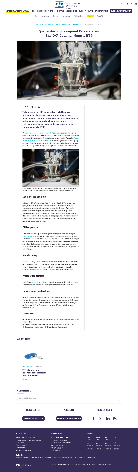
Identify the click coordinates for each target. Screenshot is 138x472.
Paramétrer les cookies (104, 464)
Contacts (53, 464)
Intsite (34, 141)
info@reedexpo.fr (55, 450)
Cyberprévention (101, 11)
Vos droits (94, 464)
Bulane (49, 141)
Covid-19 (100, 16)
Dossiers (55, 16)
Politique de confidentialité (78, 464)
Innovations (66, 16)
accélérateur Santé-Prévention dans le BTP (38, 133)
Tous (36, 16)
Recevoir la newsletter (33, 418)
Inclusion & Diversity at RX (66, 457)
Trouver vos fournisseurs (23, 450)
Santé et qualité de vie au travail (18, 11)
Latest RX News (35, 457)
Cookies (88, 464)
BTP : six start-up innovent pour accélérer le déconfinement (34, 373)
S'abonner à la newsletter (121, 11)
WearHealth (41, 141)
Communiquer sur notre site (69, 418)
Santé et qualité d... (28, 366)
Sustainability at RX (80, 457)
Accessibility (91, 457)
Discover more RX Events (22, 457)
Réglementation (79, 16)
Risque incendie (71, 11)
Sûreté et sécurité (86, 11)
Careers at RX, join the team (49, 457)
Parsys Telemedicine (29, 236)
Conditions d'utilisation (63, 464)
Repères (90, 16)
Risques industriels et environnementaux (48, 11)
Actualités (45, 16)
